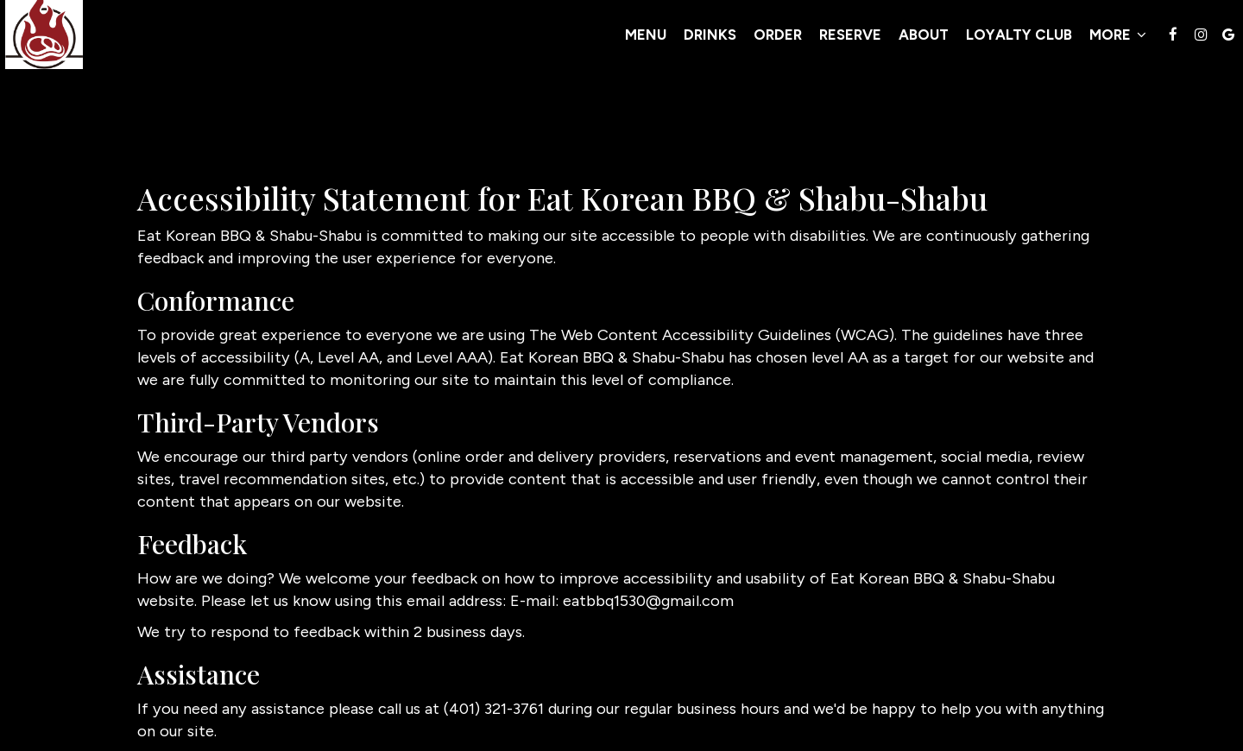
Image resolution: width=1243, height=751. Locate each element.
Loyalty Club (883, 43)
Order (641, 43)
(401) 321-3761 (494, 708)
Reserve (714, 43)
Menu (509, 43)
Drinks (573, 43)
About (787, 43)
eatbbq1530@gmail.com (648, 600)
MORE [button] (981, 43)
